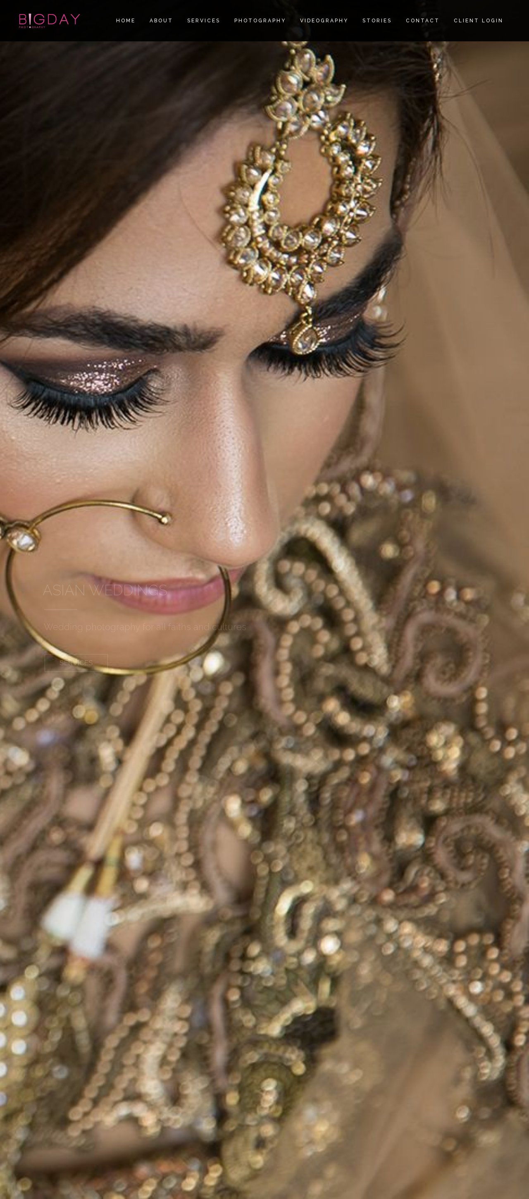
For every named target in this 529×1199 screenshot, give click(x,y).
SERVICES (76, 666)
